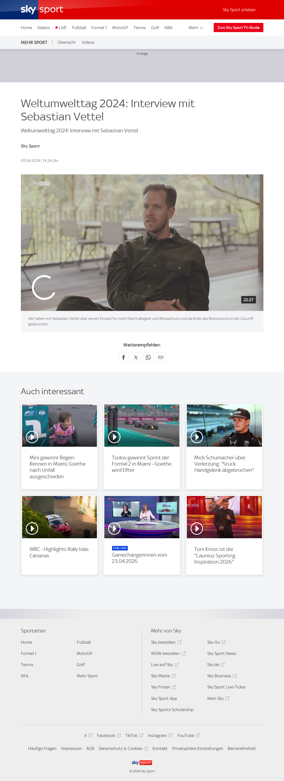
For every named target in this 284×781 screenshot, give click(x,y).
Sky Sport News (221, 653)
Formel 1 (99, 27)
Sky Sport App (164, 698)
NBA (168, 27)
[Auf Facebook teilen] (123, 357)
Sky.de (215, 665)
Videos (43, 27)
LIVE (63, 27)
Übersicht (66, 42)
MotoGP (120, 27)
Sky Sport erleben (239, 9)
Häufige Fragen (42, 748)
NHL (25, 675)
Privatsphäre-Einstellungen (197, 748)
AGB (90, 748)
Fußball (79, 27)
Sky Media (162, 676)
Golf (155, 27)
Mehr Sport (34, 42)
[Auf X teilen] (136, 357)
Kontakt (160, 748)
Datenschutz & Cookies (123, 749)
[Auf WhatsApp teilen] (148, 357)
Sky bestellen (165, 643)
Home (26, 27)
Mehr (196, 27)
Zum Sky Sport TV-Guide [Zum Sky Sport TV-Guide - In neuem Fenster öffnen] (238, 27)
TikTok (133, 736)
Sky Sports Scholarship (172, 709)
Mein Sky (217, 699)
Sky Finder (162, 687)
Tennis (139, 27)
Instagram (159, 736)
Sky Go (215, 643)
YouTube (187, 736)
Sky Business (221, 676)
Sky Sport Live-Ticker (226, 686)
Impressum (71, 748)
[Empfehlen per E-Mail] (161, 357)
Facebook (108, 736)
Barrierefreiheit (242, 748)
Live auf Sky (164, 665)
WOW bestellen (167, 654)
